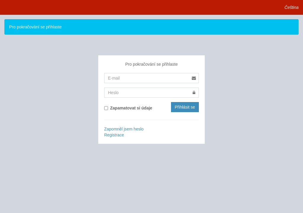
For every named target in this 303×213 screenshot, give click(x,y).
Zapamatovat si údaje (128, 108)
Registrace (114, 135)
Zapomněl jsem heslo (124, 129)
